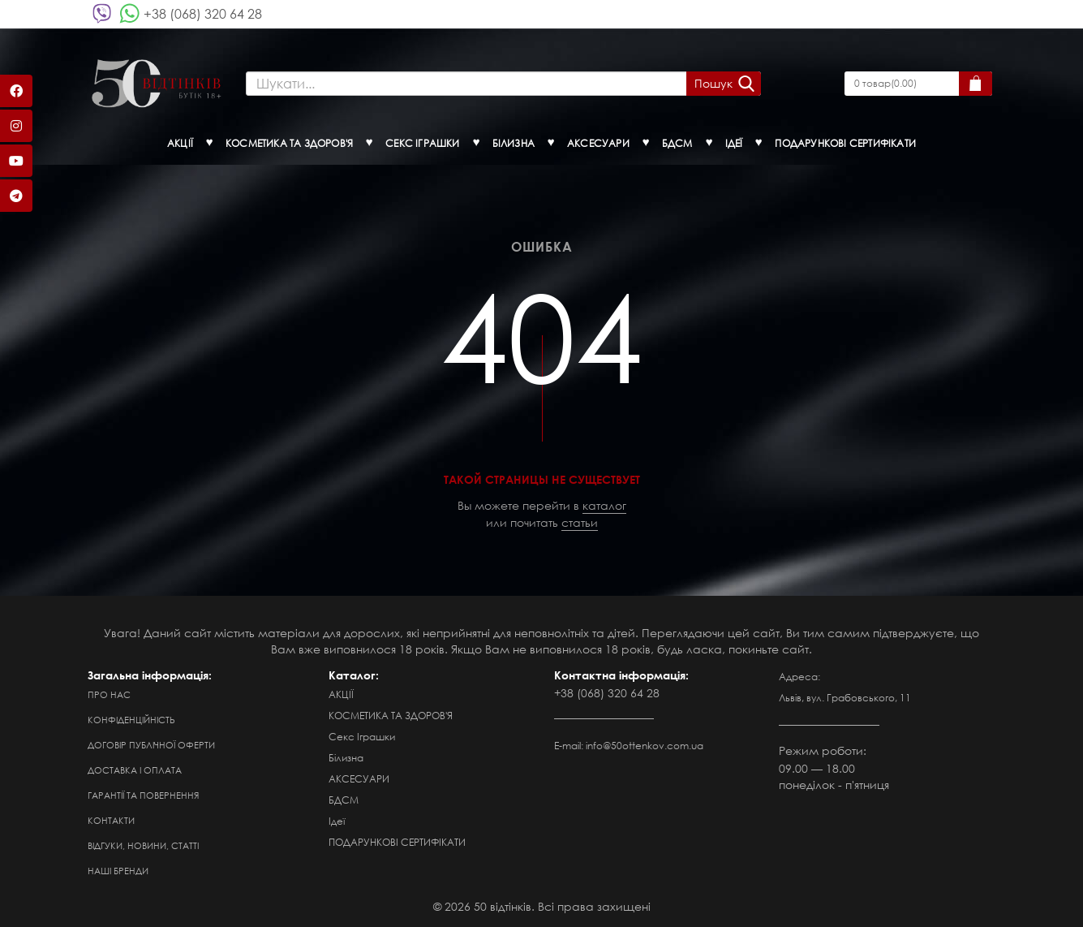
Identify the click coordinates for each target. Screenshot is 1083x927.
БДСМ (344, 800)
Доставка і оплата (135, 770)
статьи (579, 522)
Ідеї (337, 821)
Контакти (111, 820)
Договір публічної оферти (151, 745)
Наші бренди (118, 870)
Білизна (346, 758)
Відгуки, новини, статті (143, 845)
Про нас (109, 694)
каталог (604, 505)
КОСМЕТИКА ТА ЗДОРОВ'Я (391, 715)
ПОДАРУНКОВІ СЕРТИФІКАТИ (397, 842)
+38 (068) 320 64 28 (203, 13)
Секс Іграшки (362, 737)
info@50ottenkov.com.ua (644, 745)
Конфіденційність (131, 720)
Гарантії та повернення (143, 795)
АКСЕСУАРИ (359, 779)
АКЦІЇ (341, 694)
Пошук (713, 83)
